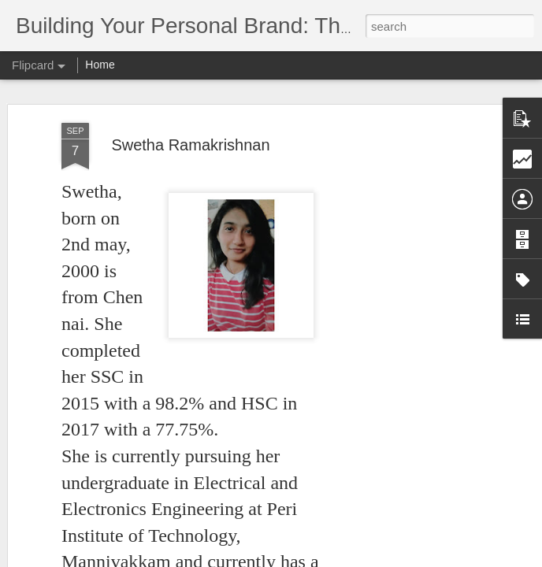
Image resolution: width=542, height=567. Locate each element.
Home (99, 64)
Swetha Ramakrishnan (190, 145)
